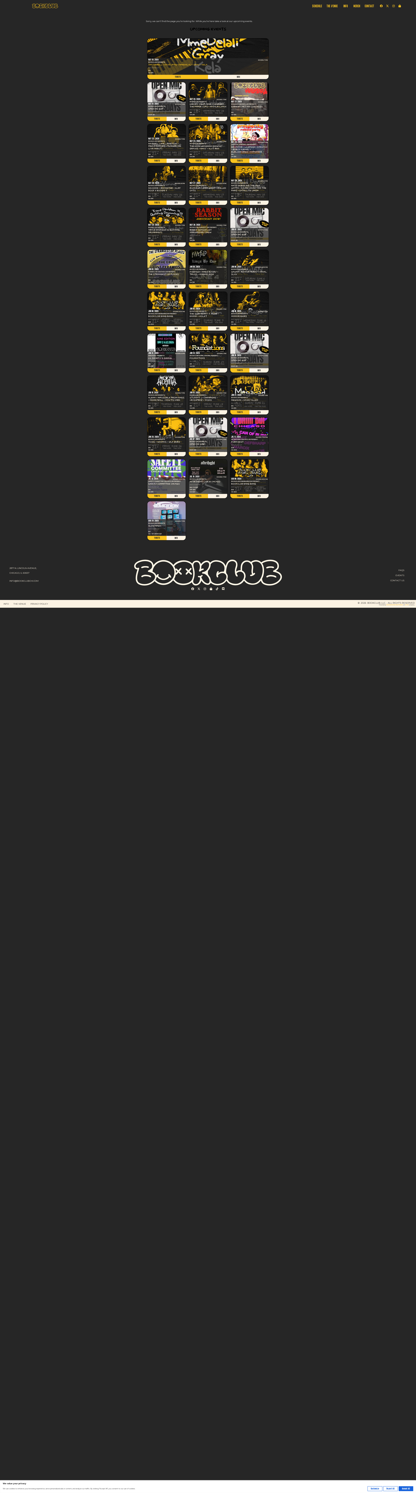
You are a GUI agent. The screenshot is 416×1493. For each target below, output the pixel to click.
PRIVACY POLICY (39, 604)
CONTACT (369, 6)
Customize (375, 1489)
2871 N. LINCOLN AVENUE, (23, 568)
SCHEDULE (317, 6)
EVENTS (400, 575)
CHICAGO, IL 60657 (19, 573)
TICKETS (178, 77)
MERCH (356, 6)
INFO (346, 6)
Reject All (390, 1489)
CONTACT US (397, 580)
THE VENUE (333, 6)
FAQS (401, 570)
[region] (208, 1486)
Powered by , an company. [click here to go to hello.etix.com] (397, 605)
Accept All (406, 1489)
